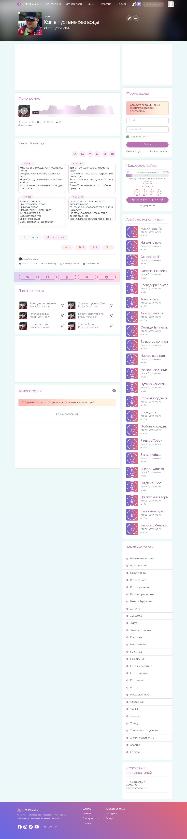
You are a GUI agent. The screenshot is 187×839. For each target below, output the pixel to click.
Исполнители (74, 4)
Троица (132, 723)
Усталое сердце (39, 314)
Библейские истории (140, 558)
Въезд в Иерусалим (139, 601)
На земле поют (152, 242)
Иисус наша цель (153, 356)
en (56, 827)
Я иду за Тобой (151, 440)
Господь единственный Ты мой (47, 303)
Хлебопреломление (140, 738)
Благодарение (136, 565)
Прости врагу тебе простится (95, 314)
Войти (147, 144)
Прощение (134, 680)
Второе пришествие (140, 594)
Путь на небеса (152, 384)
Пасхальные (135, 659)
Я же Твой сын (86, 324)
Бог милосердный (154, 398)
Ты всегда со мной (154, 341)
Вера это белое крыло (157, 525)
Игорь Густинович (57, 28)
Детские (133, 609)
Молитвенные (136, 644)
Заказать (122, 4)
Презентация (37, 143)
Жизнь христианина (139, 630)
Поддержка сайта (92, 818)
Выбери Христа (152, 469)
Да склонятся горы (154, 497)
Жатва (131, 623)
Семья (132, 709)
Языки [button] (90, 4)
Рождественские (137, 694)
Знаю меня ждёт (152, 511)
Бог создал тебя (39, 324)
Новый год (134, 652)
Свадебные (135, 702)
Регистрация (133, 151)
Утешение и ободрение (142, 730)
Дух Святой (134, 616)
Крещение (134, 637)
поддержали (147, 205)
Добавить (106, 4)
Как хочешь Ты (151, 228)
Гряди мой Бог (151, 483)
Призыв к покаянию (139, 666)
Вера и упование (138, 587)
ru (44, 827)
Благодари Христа (154, 285)
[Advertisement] (67, 67)
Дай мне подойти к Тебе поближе (97, 303)
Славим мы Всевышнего (158, 271)
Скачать (31, 237)
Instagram (111, 814)
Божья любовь (151, 455)
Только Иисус (150, 299)
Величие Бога (136, 580)
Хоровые (133, 745)
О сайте (87, 814)
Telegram (111, 818)
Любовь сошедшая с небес (161, 426)
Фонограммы (53, 4)
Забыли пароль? (159, 151)
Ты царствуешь (152, 313)
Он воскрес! (150, 257)
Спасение (134, 716)
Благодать (148, 412)
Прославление (137, 673)
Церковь (133, 752)
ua (50, 827)
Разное (132, 687)
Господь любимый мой (157, 370)
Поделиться (55, 237)
